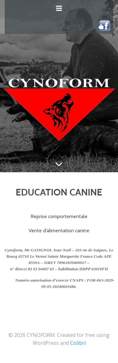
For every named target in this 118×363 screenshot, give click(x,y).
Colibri (78, 342)
